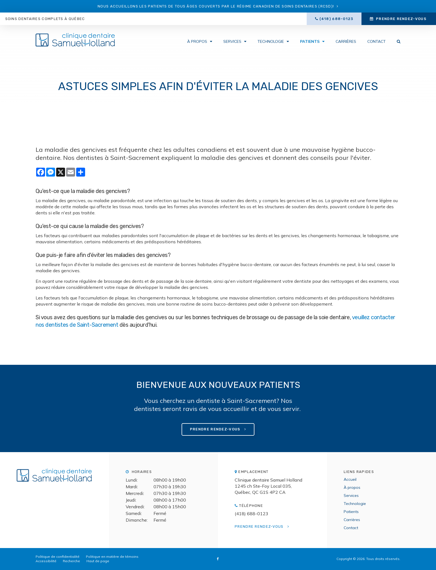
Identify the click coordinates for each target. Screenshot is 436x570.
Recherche (71, 561)
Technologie (270, 41)
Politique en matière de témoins (112, 556)
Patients (309, 41)
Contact (376, 41)
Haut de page (97, 561)
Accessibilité (46, 561)
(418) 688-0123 (336, 19)
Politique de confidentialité (58, 556)
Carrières (346, 41)
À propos (197, 41)
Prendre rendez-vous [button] (401, 19)
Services (232, 41)
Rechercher (395, 42)
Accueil (350, 479)
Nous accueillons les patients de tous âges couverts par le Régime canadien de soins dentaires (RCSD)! (216, 6)
